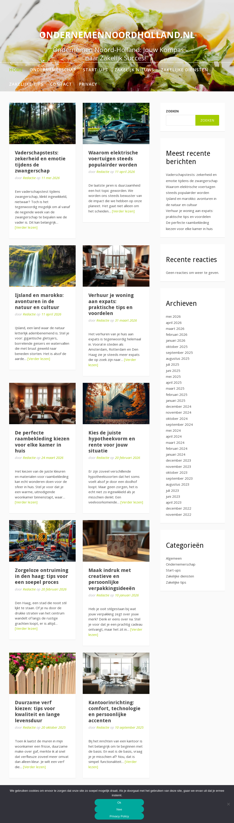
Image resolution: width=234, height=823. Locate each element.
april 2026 (174, 322)
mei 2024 (173, 430)
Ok (119, 802)
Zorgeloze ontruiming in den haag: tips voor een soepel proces (41, 576)
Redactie (29, 177)
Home (16, 69)
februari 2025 (176, 394)
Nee (119, 809)
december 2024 (178, 406)
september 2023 (179, 478)
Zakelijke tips (26, 84)
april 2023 (174, 502)
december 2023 (178, 460)
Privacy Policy (119, 816)
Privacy (88, 84)
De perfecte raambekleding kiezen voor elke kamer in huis (42, 442)
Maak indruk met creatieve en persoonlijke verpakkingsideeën (111, 579)
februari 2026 (176, 334)
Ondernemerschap (53, 69)
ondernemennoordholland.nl (117, 35)
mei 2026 (173, 316)
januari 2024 (175, 454)
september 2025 (179, 352)
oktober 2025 (177, 346)
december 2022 (178, 508)
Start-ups (95, 69)
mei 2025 (173, 376)
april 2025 (174, 382)
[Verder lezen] (26, 227)
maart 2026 (175, 328)
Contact (61, 84)
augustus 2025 (177, 358)
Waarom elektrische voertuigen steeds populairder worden (113, 159)
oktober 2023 (177, 472)
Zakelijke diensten (184, 69)
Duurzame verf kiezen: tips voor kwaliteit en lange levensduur (37, 711)
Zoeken (172, 111)
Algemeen (174, 558)
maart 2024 (175, 442)
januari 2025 (175, 400)
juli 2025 (172, 364)
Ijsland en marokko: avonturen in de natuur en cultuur (39, 301)
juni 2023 (173, 496)
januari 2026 (175, 340)
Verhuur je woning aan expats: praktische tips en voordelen (111, 304)
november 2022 (178, 514)
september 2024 (179, 424)
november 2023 (178, 466)
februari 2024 (176, 448)
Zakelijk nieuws (134, 69)
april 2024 (174, 436)
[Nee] (228, 804)
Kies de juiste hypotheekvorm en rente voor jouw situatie (111, 442)
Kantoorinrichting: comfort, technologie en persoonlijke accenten (114, 711)
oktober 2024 (177, 418)
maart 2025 (175, 388)
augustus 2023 (177, 484)
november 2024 (178, 412)
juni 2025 (173, 370)
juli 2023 (172, 490)
